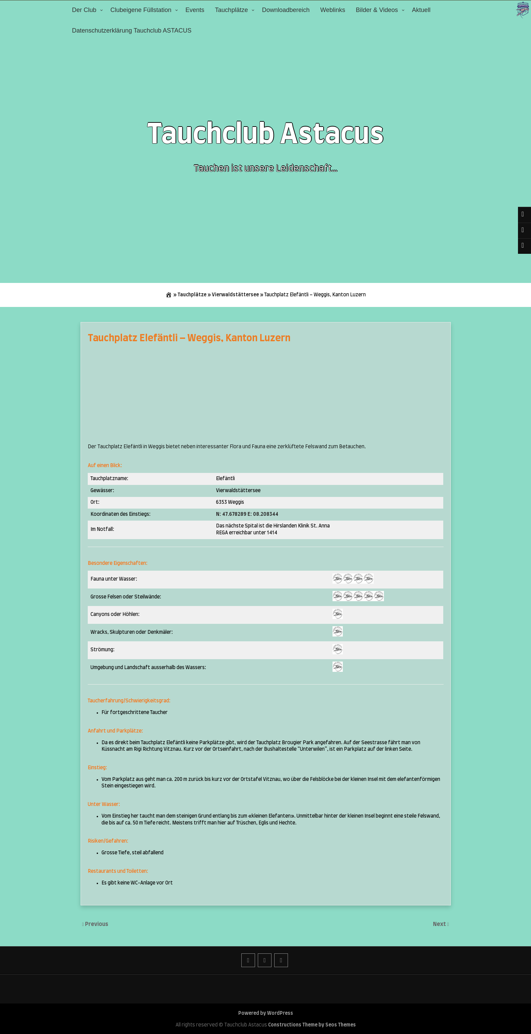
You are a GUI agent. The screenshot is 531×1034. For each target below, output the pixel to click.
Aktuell (421, 10)
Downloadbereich (286, 10)
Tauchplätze (231, 10)
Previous (96, 924)
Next (440, 924)
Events (194, 10)
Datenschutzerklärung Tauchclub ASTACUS (132, 30)
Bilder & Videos (377, 10)
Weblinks (332, 10)
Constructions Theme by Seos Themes (312, 1025)
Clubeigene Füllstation (140, 10)
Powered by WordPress (265, 1013)
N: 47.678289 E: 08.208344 (247, 514)
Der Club (84, 10)
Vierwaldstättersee (235, 295)
